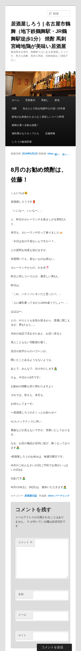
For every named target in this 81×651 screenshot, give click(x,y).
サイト (22, 635)
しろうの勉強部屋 (22, 141)
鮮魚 (57, 100)
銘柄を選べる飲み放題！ (25, 125)
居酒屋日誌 (30, 495)
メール (22, 614)
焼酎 (14, 108)
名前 (21, 594)
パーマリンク (62, 495)
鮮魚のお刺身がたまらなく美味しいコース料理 (38, 116)
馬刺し (45, 100)
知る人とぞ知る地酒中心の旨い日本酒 (44, 108)
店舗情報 (50, 133)
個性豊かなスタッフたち (25, 133)
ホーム (15, 100)
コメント (25, 542)
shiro (50, 153)
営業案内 (30, 100)
